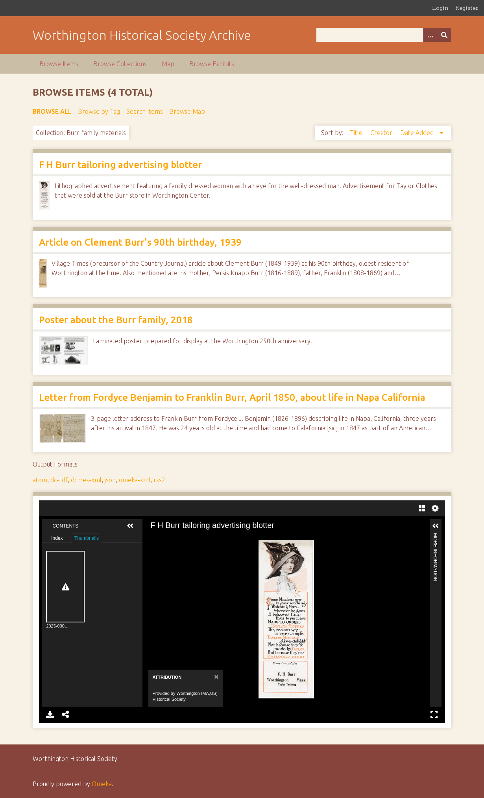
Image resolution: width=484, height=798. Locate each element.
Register (466, 8)
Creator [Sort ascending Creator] (382, 132)
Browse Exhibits (211, 63)
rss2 (159, 479)
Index (57, 538)
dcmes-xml (86, 479)
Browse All (52, 111)
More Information (435, 536)
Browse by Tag (99, 111)
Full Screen (434, 714)
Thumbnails (86, 538)
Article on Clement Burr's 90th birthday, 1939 (140, 242)
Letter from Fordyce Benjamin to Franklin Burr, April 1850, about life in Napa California (232, 397)
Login (440, 8)
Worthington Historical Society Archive (142, 35)
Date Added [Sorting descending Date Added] (417, 132)
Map (168, 63)
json (110, 479)
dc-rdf (59, 479)
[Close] (215, 676)
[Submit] (444, 35)
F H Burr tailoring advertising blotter (120, 164)
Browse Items (58, 63)
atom (40, 479)
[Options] (430, 35)
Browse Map (187, 111)
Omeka (102, 783)
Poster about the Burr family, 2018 (116, 320)
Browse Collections (120, 63)
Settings (435, 508)
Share (66, 714)
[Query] (383, 35)
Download (50, 714)
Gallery (422, 508)
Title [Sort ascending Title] (357, 132)
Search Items (144, 111)
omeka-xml (134, 479)
